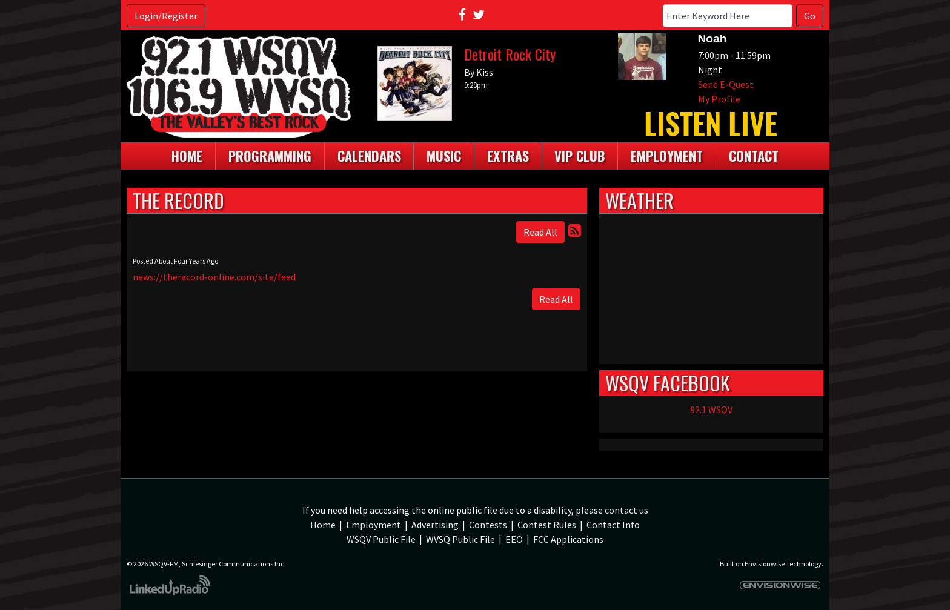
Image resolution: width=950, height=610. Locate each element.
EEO (514, 539)
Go (809, 16)
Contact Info (613, 525)
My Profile (719, 99)
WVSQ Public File (460, 539)
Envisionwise (765, 563)
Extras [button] (508, 155)
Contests (488, 525)
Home (186, 155)
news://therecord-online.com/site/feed (214, 277)
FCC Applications (568, 539)
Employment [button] (667, 155)
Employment (373, 525)
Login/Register (166, 16)
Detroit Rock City (510, 54)
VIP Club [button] (579, 155)
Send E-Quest (726, 84)
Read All (540, 232)
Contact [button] (754, 155)
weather (711, 352)
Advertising (435, 525)
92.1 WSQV (711, 409)
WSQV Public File (381, 539)
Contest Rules (546, 525)
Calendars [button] (369, 155)
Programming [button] (269, 155)
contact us (626, 510)
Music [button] (444, 155)
